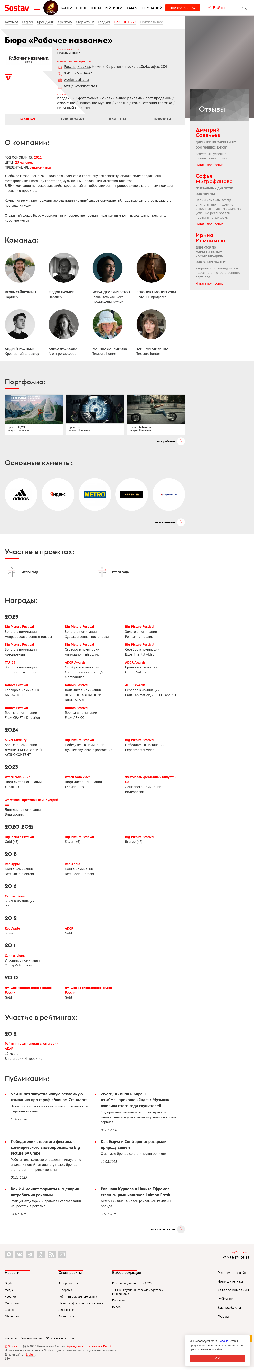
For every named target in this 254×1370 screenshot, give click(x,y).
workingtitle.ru (76, 79)
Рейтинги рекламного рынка (77, 1299)
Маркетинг (85, 22)
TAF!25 (10, 663)
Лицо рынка (66, 1313)
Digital (27, 22)
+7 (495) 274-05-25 (236, 1261)
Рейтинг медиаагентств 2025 (132, 1286)
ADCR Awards (75, 663)
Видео (116, 1310)
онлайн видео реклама (122, 98)
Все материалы (163, 1232)
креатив (121, 102)
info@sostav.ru (239, 1255)
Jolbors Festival (16, 686)
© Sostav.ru (12, 1349)
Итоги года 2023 (18, 778)
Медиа (104, 22)
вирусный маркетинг (75, 107)
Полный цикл (125, 22)
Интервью (65, 1293)
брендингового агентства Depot (89, 1349)
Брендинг (45, 22)
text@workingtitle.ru (82, 86)
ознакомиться (40, 167)
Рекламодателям (31, 1341)
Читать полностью (209, 164)
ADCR (69, 930)
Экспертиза (66, 1319)
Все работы (166, 442)
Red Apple (12, 866)
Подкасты (118, 1303)
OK (217, 1358)
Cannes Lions (15, 898)
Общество (12, 1319)
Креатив (64, 22)
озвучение (66, 102)
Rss (72, 1341)
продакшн (66, 98)
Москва (83, 66)
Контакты (11, 1341)
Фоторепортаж (68, 1286)
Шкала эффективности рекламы (80, 1306)
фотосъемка (88, 98)
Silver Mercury (16, 741)
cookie (224, 1341)
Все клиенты (165, 523)
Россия (70, 66)
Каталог (11, 22)
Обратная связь (56, 1341)
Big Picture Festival (19, 627)
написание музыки (95, 102)
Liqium (30, 1357)
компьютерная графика (152, 102)
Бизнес (9, 1313)
